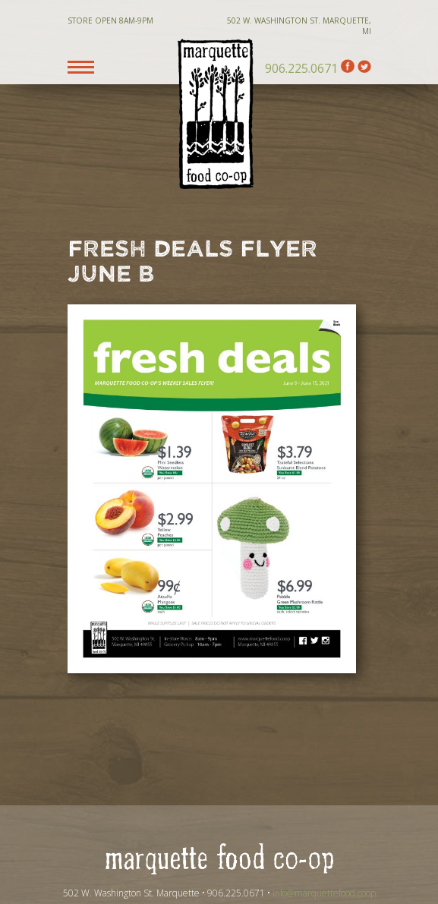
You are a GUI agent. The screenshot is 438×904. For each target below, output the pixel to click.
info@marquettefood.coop (324, 893)
